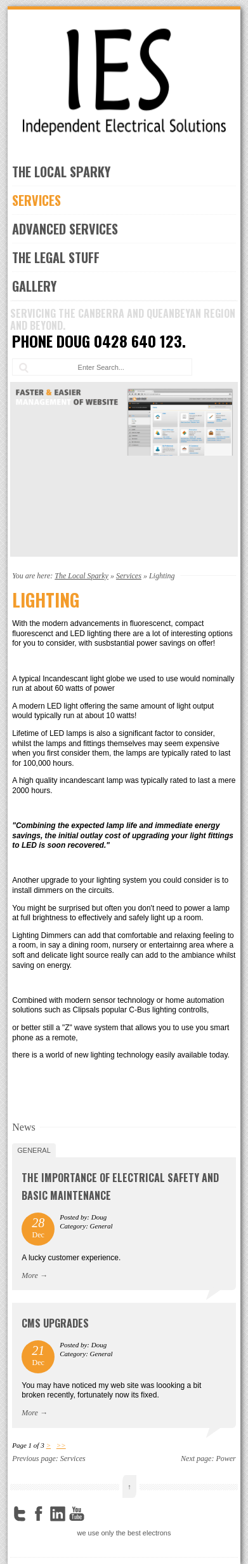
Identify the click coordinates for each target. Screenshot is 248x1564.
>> (61, 1445)
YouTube (76, 1513)
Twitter (19, 1513)
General (34, 1150)
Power (225, 1458)
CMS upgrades (55, 1323)
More (30, 1275)
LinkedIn (57, 1513)
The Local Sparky (61, 171)
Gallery (34, 286)
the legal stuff (56, 257)
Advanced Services (65, 228)
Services (36, 200)
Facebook (38, 1513)
